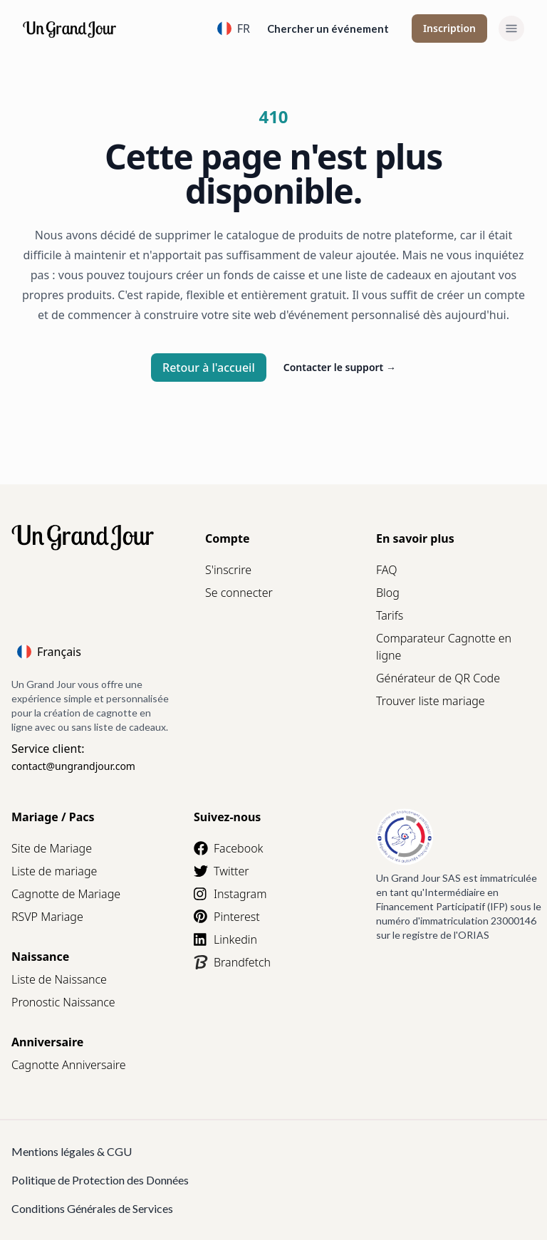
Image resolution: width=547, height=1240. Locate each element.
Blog (388, 592)
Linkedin (225, 939)
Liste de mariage (54, 871)
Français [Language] (49, 652)
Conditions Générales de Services (92, 1208)
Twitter (221, 871)
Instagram (230, 894)
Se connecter (239, 592)
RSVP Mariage (47, 916)
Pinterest (227, 916)
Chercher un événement (328, 28)
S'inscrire (228, 570)
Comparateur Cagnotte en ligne (443, 646)
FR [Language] (233, 28)
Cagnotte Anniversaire (68, 1065)
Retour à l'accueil (208, 367)
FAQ (386, 570)
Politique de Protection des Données (100, 1180)
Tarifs (389, 615)
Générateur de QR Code (438, 678)
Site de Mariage (51, 848)
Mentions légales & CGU (71, 1151)
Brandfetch (232, 962)
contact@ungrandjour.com (73, 766)
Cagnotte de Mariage (65, 894)
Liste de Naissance (59, 979)
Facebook (228, 848)
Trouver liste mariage (430, 701)
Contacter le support (339, 367)
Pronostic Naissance (63, 1002)
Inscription (449, 28)
